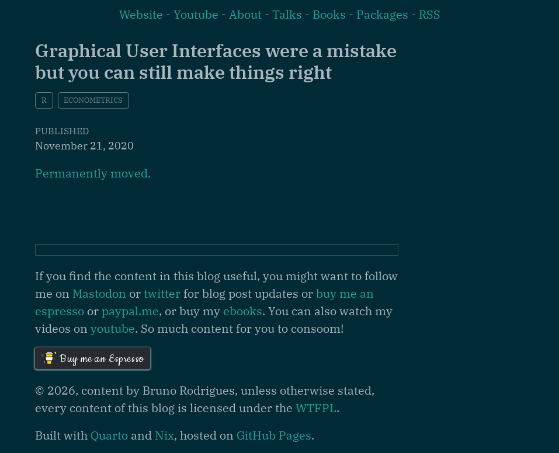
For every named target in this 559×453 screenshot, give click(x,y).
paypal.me (130, 311)
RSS (429, 14)
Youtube (195, 14)
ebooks (242, 311)
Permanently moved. (93, 173)
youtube (113, 328)
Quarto (109, 435)
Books (329, 14)
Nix (164, 435)
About (245, 14)
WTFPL (316, 408)
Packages (382, 14)
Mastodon (99, 293)
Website (141, 14)
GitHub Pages (274, 435)
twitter (162, 293)
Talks (287, 14)
